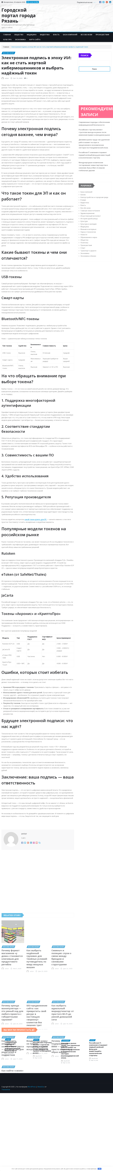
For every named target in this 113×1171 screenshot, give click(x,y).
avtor (7, 78)
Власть (56, 35)
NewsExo (41, 1087)
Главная (7, 35)
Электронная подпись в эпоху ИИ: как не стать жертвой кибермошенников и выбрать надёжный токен (49, 47)
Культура (7, 39)
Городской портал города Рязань (18, 15)
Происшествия (102, 35)
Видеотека (45, 35)
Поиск (84, 55)
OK (99, 1169)
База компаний (70, 35)
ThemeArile (5, 1089)
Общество (18, 35)
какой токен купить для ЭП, (36, 519)
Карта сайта (34, 39)
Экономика (20, 39)
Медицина (31, 35)
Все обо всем (86, 35)
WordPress (32, 1087)
